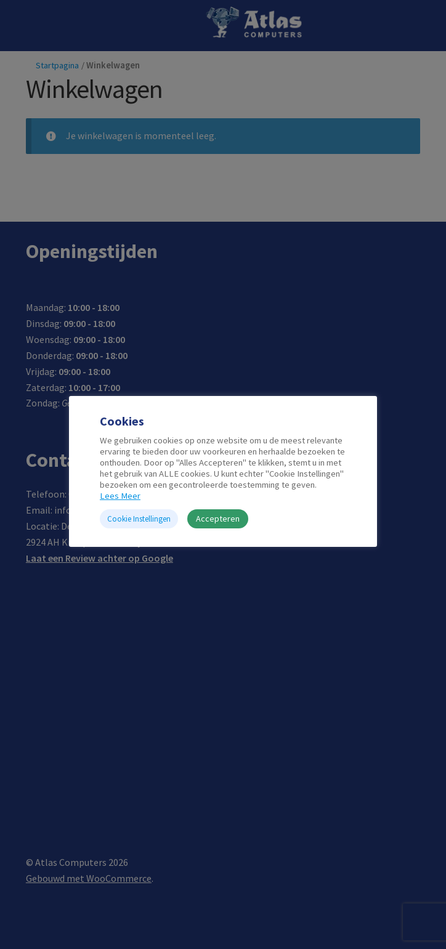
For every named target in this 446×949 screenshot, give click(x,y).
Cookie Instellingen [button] (139, 519)
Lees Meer (120, 495)
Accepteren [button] (218, 518)
